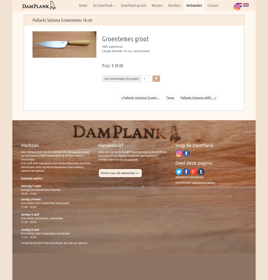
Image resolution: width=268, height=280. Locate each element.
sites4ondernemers (203, 182)
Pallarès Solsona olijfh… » (198, 97)
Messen (157, 5)
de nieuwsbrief (129, 159)
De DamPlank (104, 5)
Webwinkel (194, 5)
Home (83, 5)
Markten (174, 5)
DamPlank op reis (133, 5)
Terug (170, 97)
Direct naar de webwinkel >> (120, 173)
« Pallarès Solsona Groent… (140, 97)
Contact (213, 5)
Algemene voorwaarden (189, 177)
